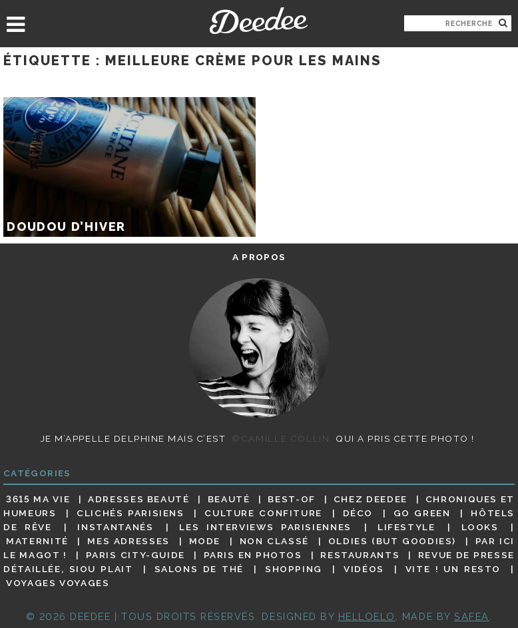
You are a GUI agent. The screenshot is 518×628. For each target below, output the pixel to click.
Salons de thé (199, 568)
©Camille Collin (281, 438)
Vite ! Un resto (453, 568)
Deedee (259, 20)
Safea (471, 616)
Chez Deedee (370, 499)
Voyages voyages (57, 583)
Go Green (422, 513)
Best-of (291, 499)
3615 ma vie (38, 499)
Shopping (293, 568)
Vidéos (364, 568)
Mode (205, 541)
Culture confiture (263, 513)
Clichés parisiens (130, 513)
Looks (480, 527)
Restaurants (359, 555)
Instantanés (115, 527)
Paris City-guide (135, 555)
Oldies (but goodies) (392, 541)
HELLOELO (366, 616)
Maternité (37, 541)
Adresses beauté (139, 499)
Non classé (274, 541)
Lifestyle (406, 527)
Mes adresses (128, 541)
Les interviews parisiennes (265, 527)
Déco (358, 513)
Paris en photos (253, 555)
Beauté (229, 499)
